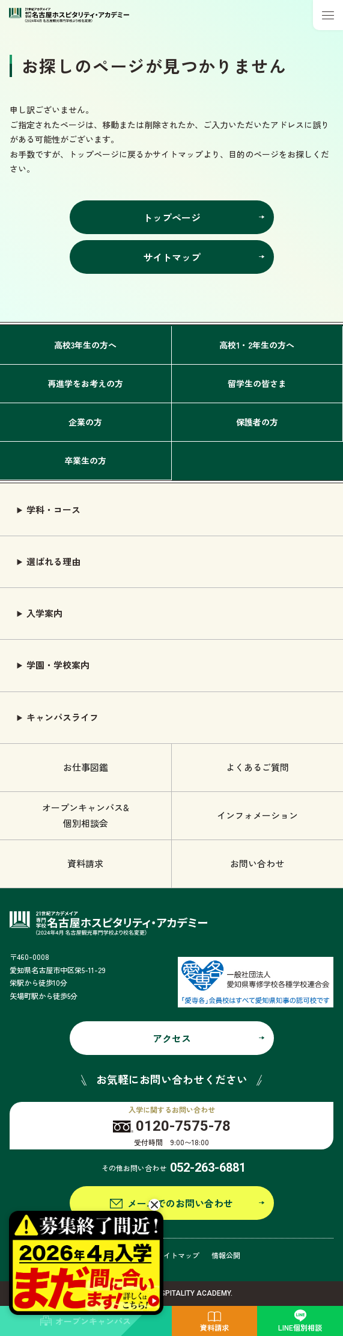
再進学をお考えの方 (85, 383)
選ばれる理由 (53, 561)
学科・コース (53, 509)
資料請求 (85, 863)
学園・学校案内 (58, 664)
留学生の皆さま (257, 383)
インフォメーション (257, 815)
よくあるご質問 (257, 767)
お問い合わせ (257, 863)
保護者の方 (257, 422)
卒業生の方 (85, 460)
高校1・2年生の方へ (256, 345)
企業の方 (85, 422)
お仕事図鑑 (85, 767)
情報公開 (225, 1255)
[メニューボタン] (328, 15)
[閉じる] (154, 1205)
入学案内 (44, 613)
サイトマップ (177, 1255)
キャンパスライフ (62, 717)
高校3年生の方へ (85, 345)
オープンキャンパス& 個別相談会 (85, 815)
